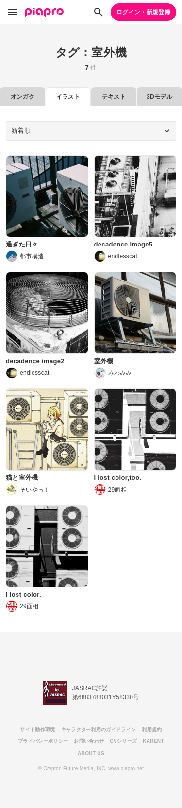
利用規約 (152, 729)
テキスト (114, 96)
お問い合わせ (89, 741)
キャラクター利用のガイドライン (98, 729)
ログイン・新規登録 (143, 12)
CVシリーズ (123, 741)
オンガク (22, 96)
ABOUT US (91, 753)
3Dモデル (159, 96)
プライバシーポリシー (43, 741)
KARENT (153, 741)
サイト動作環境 (37, 729)
